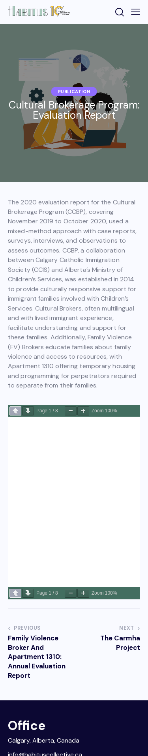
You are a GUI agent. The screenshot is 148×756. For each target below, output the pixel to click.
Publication (74, 91)
